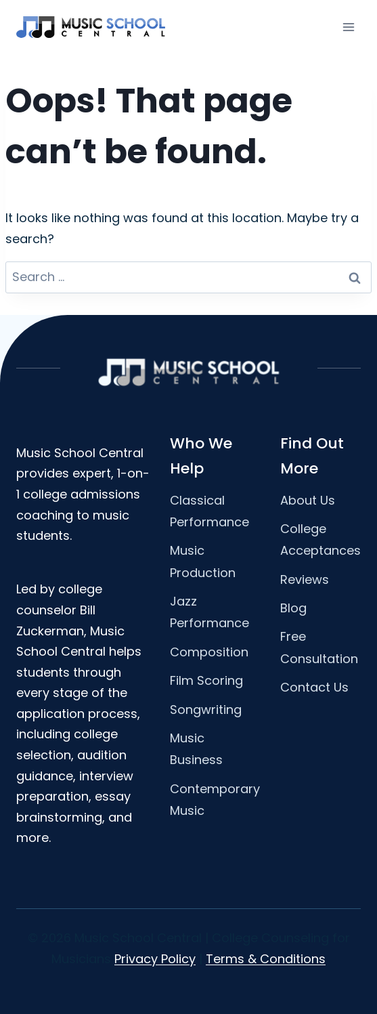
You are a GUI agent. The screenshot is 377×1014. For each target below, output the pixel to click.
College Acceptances (320, 539)
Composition (209, 651)
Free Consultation (319, 647)
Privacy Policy (155, 958)
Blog (293, 607)
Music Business (196, 749)
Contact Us (314, 687)
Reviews (304, 579)
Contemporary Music (215, 799)
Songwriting (206, 709)
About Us (307, 500)
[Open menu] (348, 26)
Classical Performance (209, 511)
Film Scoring (206, 680)
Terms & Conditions (266, 958)
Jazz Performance (209, 612)
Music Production (203, 561)
